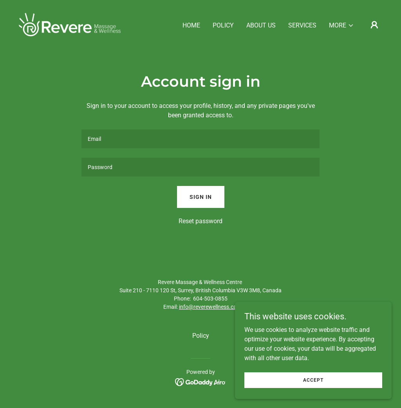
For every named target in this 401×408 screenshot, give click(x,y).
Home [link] (191, 25)
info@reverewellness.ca (208, 307)
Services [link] (302, 25)
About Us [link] (261, 25)
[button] (341, 25)
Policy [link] (223, 25)
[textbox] (200, 138)
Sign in (201, 197)
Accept (313, 379)
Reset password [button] (200, 221)
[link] (70, 24)
